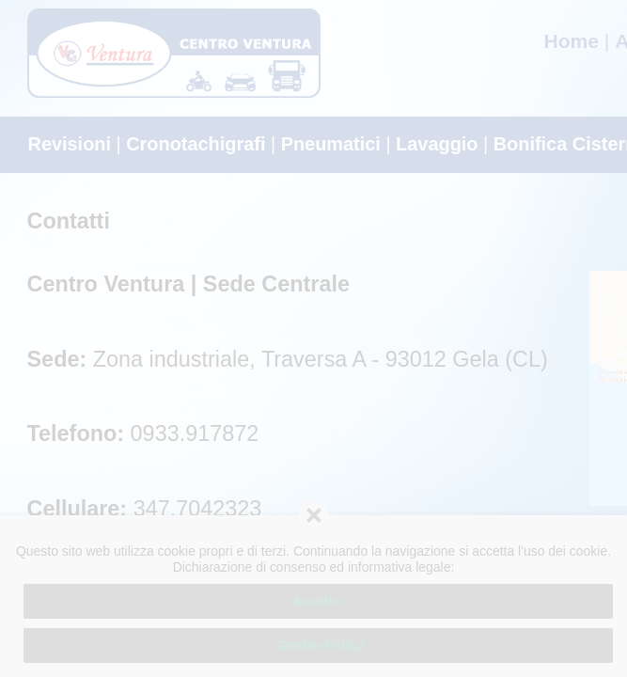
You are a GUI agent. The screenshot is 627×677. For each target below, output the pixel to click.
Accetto (318, 600)
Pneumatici (331, 144)
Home (571, 41)
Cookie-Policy (318, 645)
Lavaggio (437, 144)
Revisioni (70, 144)
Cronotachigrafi (195, 144)
